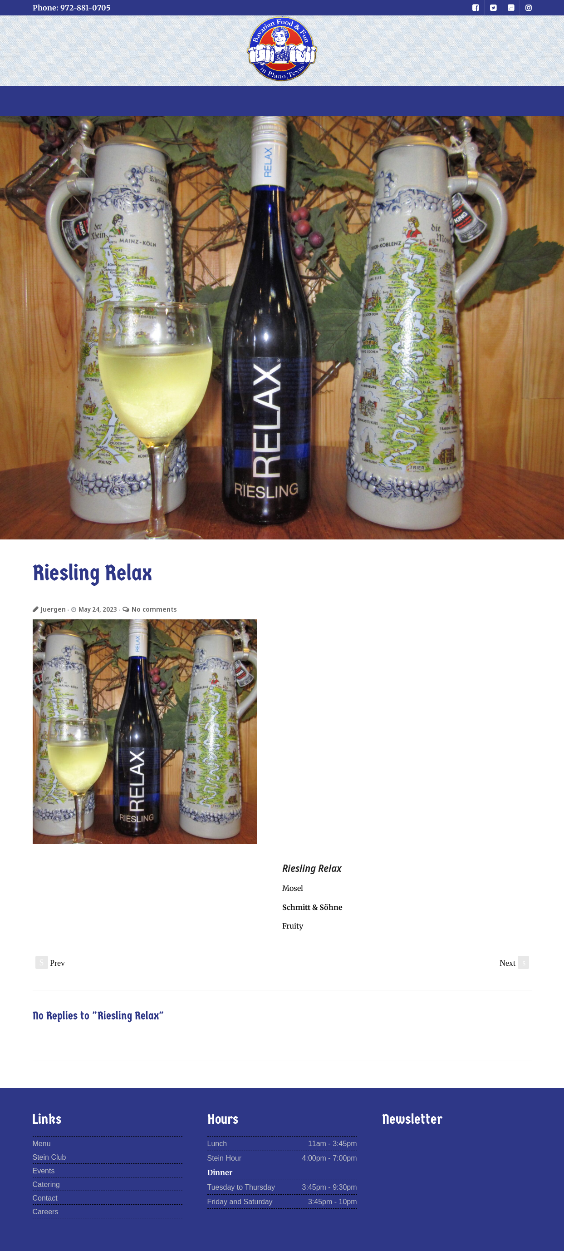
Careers (46, 1212)
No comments (151, 609)
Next (514, 962)
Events (44, 1171)
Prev (50, 962)
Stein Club (49, 1158)
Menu (42, 1144)
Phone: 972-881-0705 (71, 7)
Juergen (53, 609)
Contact (45, 1198)
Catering (46, 1184)
